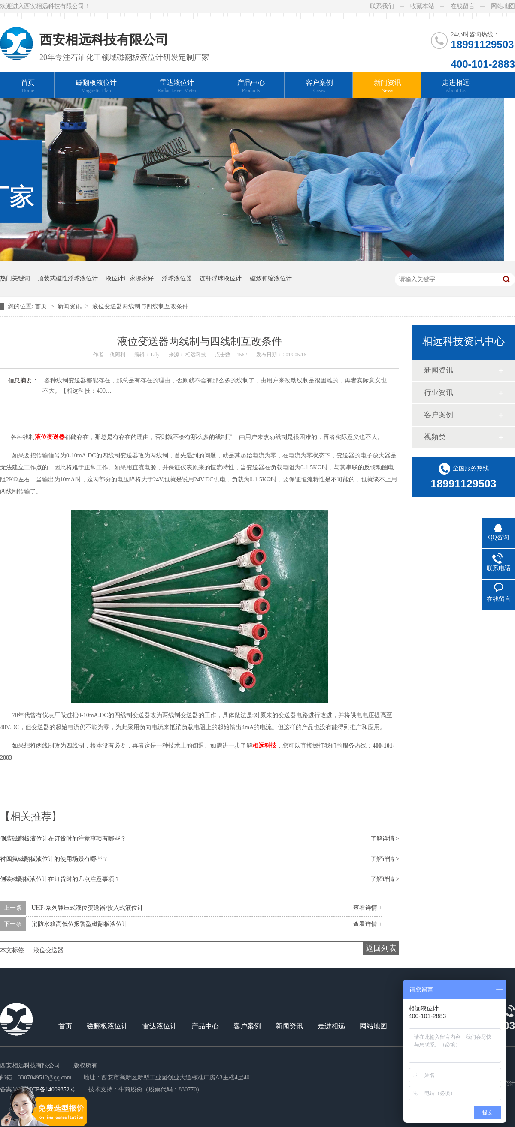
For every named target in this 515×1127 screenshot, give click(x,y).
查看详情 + (367, 908)
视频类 (435, 437)
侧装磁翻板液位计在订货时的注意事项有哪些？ (63, 838)
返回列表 (381, 948)
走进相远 (456, 86)
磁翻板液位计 (96, 86)
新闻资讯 (387, 86)
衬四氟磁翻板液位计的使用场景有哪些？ (54, 859)
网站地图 (503, 6)
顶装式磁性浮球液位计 (68, 278)
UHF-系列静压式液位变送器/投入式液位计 (88, 908)
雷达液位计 (177, 86)
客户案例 (319, 86)
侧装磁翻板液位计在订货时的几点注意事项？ (60, 879)
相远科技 (196, 355)
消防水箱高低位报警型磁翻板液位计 (80, 924)
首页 (28, 86)
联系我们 (382, 6)
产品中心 (251, 86)
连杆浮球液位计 (221, 278)
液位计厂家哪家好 (130, 278)
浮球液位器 (177, 278)
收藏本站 (422, 6)
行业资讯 (438, 392)
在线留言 (463, 6)
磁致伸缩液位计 (271, 278)
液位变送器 (48, 950)
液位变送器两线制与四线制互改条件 (140, 306)
